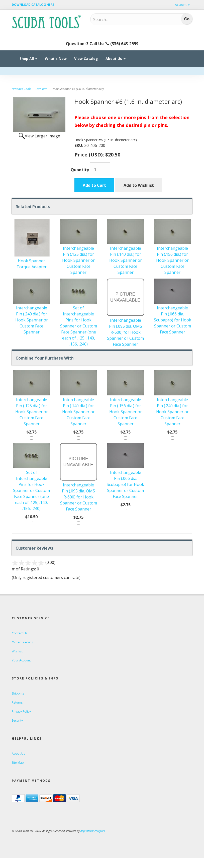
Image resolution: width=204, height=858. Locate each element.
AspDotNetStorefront (92, 831)
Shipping (18, 693)
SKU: (79, 145)
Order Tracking (22, 642)
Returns (17, 702)
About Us (116, 58)
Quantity (80, 170)
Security (17, 720)
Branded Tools (21, 89)
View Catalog (86, 58)
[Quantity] (100, 169)
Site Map (18, 762)
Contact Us (19, 633)
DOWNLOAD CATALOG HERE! (33, 5)
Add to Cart (94, 185)
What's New (56, 58)
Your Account (21, 660)
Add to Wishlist (139, 185)
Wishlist (17, 651)
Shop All (28, 58)
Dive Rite (41, 89)
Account (182, 5)
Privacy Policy (21, 711)
